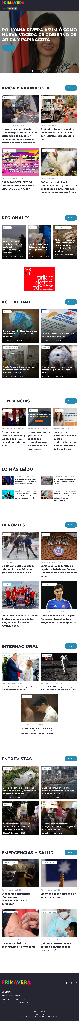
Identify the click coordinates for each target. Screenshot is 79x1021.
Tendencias (7, 410)
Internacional (8, 655)
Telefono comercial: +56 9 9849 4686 (16, 1003)
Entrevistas (7, 768)
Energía (45, 311)
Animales (46, 347)
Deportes (7, 534)
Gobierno (33, 227)
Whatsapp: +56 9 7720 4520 (12, 995)
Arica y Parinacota (9, 98)
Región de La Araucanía (63, 227)
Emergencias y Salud (10, 347)
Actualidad (7, 227)
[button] (30, 70)
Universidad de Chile (49, 584)
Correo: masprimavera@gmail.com (15, 999)
